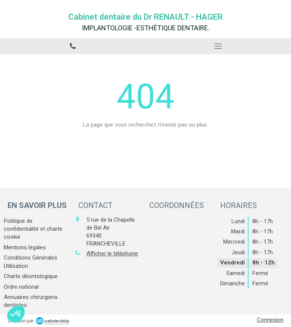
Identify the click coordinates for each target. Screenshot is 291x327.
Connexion (270, 319)
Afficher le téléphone (112, 253)
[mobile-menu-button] (218, 46)
